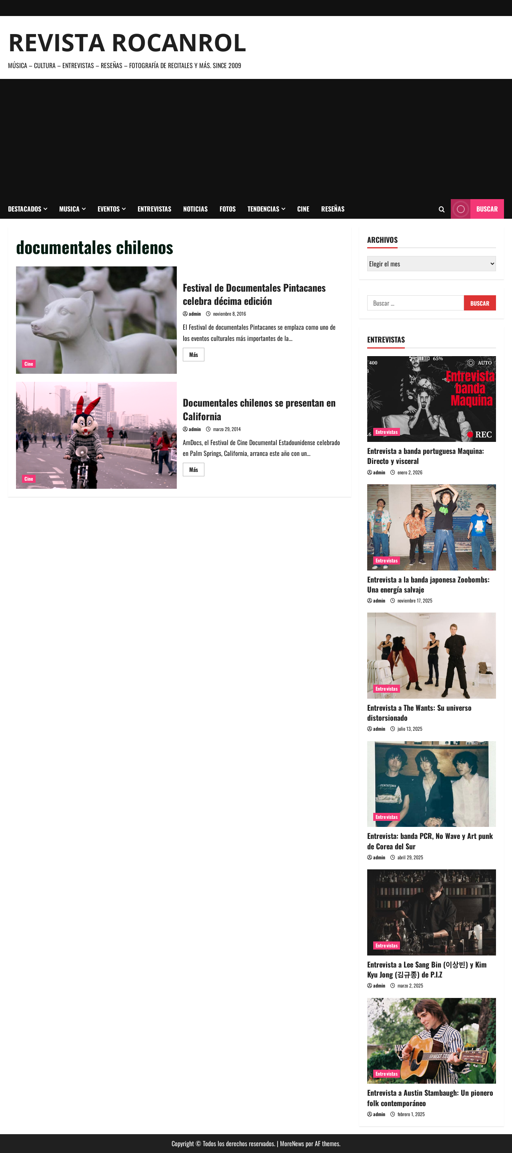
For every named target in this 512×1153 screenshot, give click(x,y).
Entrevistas (154, 209)
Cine (303, 209)
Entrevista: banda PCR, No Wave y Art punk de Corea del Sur (430, 840)
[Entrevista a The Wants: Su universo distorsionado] (431, 656)
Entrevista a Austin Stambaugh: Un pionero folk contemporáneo (430, 1097)
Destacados (24, 209)
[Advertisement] (256, 139)
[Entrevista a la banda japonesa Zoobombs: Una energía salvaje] (431, 527)
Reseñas (332, 209)
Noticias (195, 209)
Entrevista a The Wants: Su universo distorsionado (419, 712)
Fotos (228, 209)
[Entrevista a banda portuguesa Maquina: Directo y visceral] (431, 399)
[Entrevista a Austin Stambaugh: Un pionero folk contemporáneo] (431, 1041)
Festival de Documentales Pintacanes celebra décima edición (96, 320)
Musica (69, 209)
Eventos (109, 209)
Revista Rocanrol (127, 42)
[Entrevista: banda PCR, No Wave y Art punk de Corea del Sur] (431, 784)
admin (195, 313)
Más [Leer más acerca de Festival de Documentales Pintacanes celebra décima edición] (196, 355)
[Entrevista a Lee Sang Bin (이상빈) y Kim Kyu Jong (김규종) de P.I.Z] (431, 912)
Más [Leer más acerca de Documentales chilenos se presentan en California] (196, 470)
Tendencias (263, 209)
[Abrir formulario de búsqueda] (442, 209)
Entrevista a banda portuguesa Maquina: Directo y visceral (425, 455)
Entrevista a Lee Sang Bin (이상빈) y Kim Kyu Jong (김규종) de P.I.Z (427, 969)
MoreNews (292, 1143)
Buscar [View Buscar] (474, 209)
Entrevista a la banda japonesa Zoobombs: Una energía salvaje (428, 584)
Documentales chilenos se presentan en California (96, 435)
